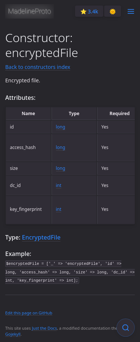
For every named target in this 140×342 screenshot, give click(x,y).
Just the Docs (44, 328)
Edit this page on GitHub (28, 313)
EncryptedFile (41, 237)
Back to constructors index (37, 66)
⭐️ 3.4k (89, 11)
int (59, 185)
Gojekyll (13, 334)
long (60, 127)
